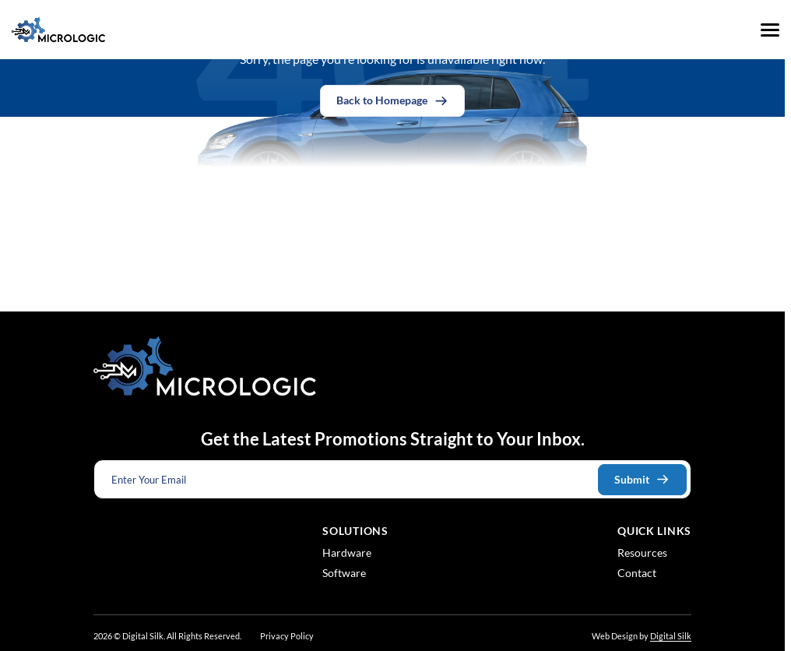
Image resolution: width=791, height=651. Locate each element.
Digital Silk (670, 636)
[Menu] (770, 29)
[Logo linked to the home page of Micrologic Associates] (58, 29)
